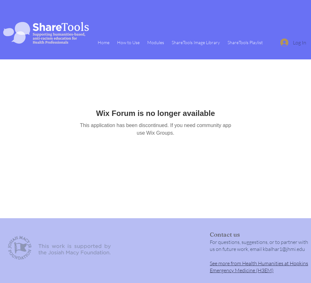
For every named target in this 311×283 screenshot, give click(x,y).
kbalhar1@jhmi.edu (284, 249)
